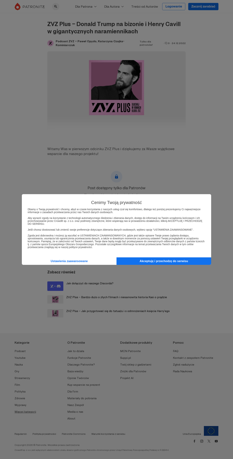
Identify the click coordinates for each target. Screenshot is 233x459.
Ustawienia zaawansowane (69, 261)
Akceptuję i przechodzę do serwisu (164, 261)
